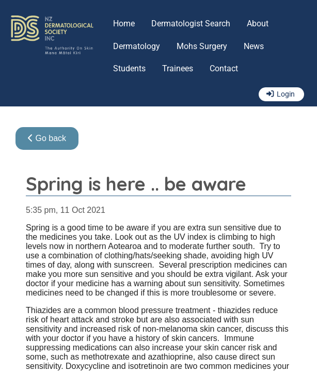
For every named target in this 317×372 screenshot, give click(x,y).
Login (286, 94)
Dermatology (136, 46)
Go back (47, 138)
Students (129, 68)
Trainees (177, 68)
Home (124, 23)
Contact (224, 68)
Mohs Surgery (202, 46)
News (254, 46)
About (257, 23)
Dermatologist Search (190, 23)
